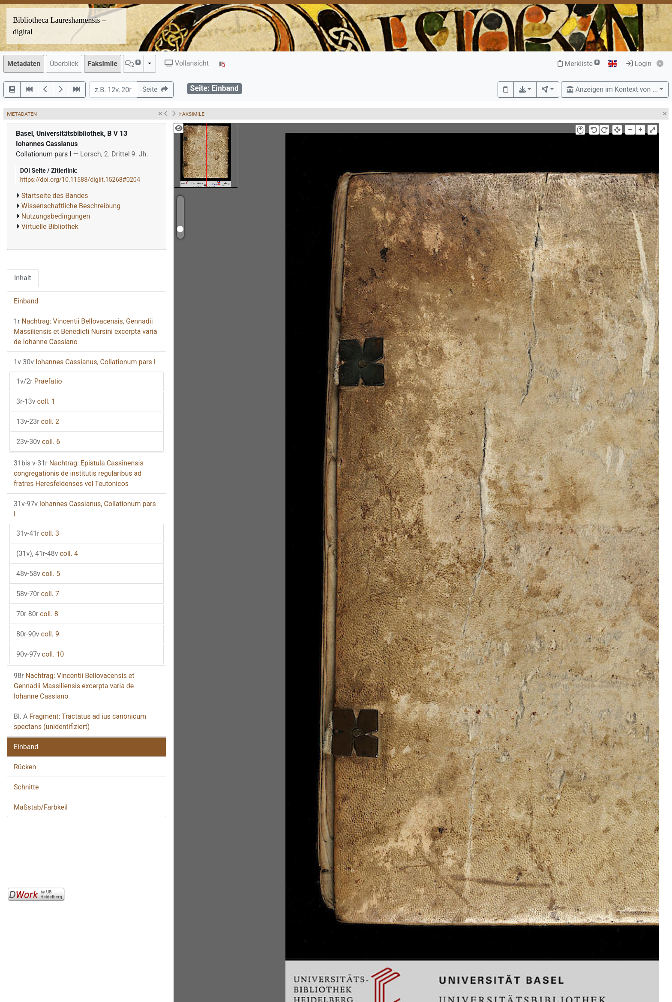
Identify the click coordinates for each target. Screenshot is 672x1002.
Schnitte (26, 787)
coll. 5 (38, 574)
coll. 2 (37, 421)
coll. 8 (37, 614)
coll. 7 (37, 594)
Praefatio (39, 381)
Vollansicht (187, 63)
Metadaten (23, 64)
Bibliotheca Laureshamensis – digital (59, 26)
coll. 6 (38, 442)
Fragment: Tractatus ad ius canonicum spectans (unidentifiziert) (80, 721)
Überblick (64, 64)
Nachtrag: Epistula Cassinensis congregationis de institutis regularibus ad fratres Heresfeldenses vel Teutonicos (79, 473)
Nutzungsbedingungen (55, 216)
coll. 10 (40, 654)
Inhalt (22, 278)
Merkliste (579, 64)
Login (638, 64)
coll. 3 (37, 533)
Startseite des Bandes (54, 196)
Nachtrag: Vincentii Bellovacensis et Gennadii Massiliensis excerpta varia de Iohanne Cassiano (74, 686)
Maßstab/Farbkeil (41, 807)
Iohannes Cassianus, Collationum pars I (85, 362)
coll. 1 (35, 401)
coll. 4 (47, 553)
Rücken (25, 767)
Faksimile (102, 64)
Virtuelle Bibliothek (49, 226)
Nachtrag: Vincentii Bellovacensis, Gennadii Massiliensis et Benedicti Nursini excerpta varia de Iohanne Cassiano (85, 331)
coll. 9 (37, 634)
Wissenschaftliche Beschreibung (70, 206)
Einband (26, 301)
